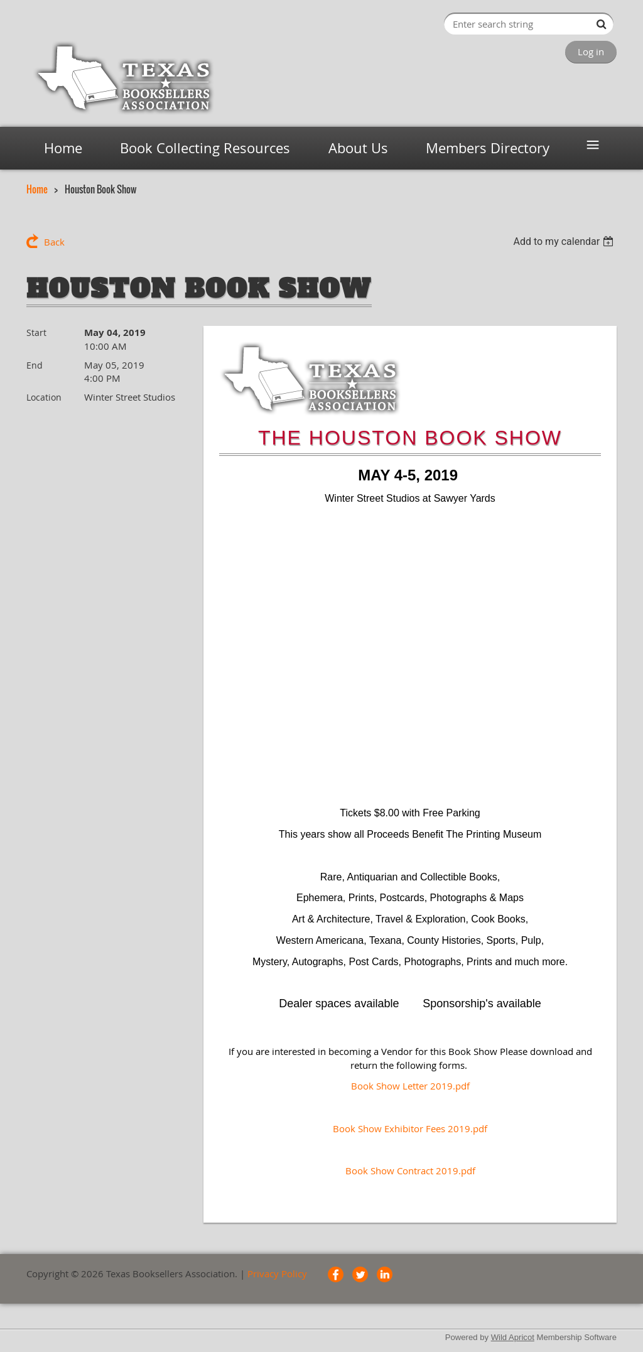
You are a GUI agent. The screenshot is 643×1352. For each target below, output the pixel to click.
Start (36, 332)
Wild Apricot (512, 1337)
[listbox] (565, 241)
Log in (591, 51)
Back (54, 241)
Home (37, 189)
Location (44, 397)
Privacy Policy (277, 1273)
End (34, 365)
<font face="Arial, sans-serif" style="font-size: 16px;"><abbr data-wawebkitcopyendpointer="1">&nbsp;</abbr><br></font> (410, 654)
